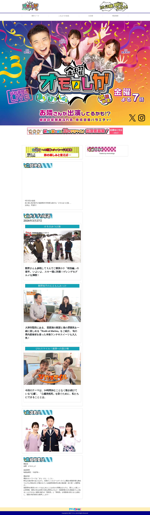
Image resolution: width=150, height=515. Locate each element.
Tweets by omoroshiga (107, 153)
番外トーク (35, 16)
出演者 (90, 16)
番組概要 (115, 16)
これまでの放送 (63, 16)
